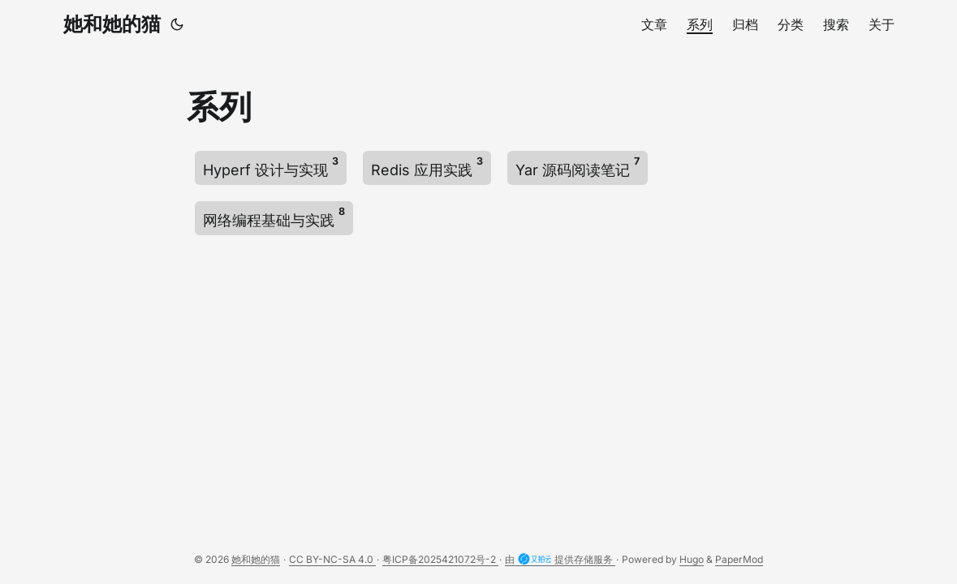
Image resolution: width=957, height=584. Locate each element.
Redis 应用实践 (427, 166)
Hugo (691, 559)
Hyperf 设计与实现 (270, 166)
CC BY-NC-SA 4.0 (332, 559)
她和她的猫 (112, 24)
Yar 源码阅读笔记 (577, 166)
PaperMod (739, 559)
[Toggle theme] (177, 24)
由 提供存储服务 (560, 559)
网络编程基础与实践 (274, 217)
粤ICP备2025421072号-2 (440, 559)
